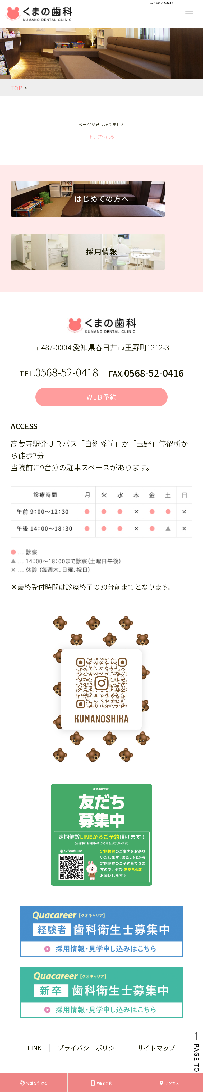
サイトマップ (156, 1050)
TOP (16, 87)
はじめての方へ (101, 202)
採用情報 (102, 255)
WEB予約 (102, 398)
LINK (34, 1050)
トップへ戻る (101, 136)
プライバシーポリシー (89, 1050)
